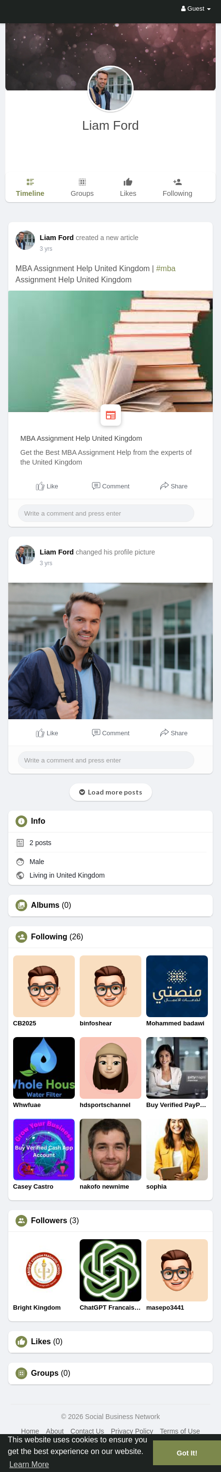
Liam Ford (110, 125)
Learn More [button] (29, 1464)
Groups (45, 1373)
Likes (41, 1342)
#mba (165, 268)
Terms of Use (180, 1431)
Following (49, 937)
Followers (49, 1221)
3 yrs (46, 248)
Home (30, 1431)
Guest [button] (196, 8)
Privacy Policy (132, 1431)
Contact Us (87, 1431)
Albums (45, 905)
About (55, 1431)
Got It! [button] (187, 1453)
